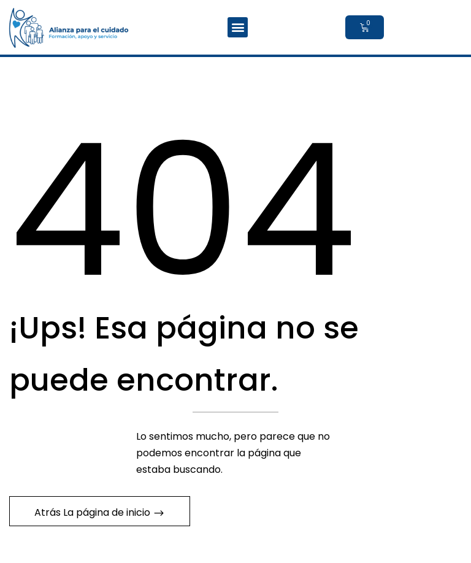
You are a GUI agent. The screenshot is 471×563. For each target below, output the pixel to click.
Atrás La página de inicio (93, 512)
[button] (238, 27)
